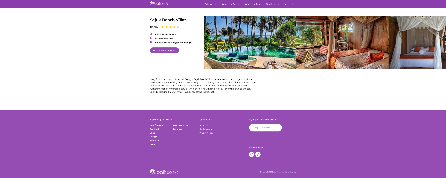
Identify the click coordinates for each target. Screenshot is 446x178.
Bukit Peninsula (180, 125)
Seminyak (154, 129)
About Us (272, 4)
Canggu (154, 137)
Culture (210, 4)
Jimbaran (154, 140)
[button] (293, 42)
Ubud (152, 133)
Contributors (205, 129)
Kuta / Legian (156, 125)
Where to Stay (252, 4)
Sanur (153, 144)
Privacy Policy (206, 133)
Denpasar (178, 129)
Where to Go (230, 4)
